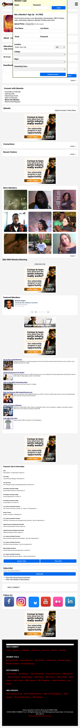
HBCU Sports (50, 677)
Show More (72, 110)
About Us (16, 650)
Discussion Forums (53, 674)
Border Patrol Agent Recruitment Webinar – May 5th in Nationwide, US (19, 556)
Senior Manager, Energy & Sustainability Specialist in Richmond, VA (18, 484)
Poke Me (17, 92)
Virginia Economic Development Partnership (13, 524)
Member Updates (12, 664)
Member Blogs (26, 677)
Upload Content (60, 110)
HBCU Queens (37, 697)
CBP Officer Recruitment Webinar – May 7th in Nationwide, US (17, 544)
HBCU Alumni (68, 674)
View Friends (39, 660)
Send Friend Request (12, 102)
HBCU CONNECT (13, 587)
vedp (4, 470)
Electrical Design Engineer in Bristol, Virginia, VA (14, 526)
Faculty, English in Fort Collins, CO (11, 502)
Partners (54, 650)
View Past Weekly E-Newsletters (17, 580)
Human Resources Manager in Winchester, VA (13, 478)
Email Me (8, 92)
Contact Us (35, 650)
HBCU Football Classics (33, 694)
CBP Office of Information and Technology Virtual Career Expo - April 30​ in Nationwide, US (23, 520)
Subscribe (39, 574)
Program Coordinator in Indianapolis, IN (12, 514)
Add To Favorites (11, 98)
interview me (40, 264)
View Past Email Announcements (18, 578)
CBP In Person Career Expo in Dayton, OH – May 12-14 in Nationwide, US (20, 508)
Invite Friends (51, 660)
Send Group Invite (11, 96)
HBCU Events (18, 680)
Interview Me (9, 94)
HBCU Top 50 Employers (53, 694)
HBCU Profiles (11, 674)
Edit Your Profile (12, 660)
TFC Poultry (6, 476)
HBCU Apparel (30, 680)
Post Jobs (58, 561)
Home (8, 650)
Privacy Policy (33, 716)
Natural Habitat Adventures (9, 548)
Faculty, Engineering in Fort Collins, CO (12, 496)
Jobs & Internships (37, 674)
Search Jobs (21, 561)
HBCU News (38, 677)
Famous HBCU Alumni (22, 697)
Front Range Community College (10, 488)
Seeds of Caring (7, 512)
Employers (25, 650)
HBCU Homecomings (14, 694)
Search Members (26, 660)
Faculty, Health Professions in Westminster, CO (14, 490)
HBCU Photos (62, 677)
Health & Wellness (58, 680)
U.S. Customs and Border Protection (11, 506)
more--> (73, 146)
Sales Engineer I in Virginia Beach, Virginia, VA (13, 472)
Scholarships (23, 674)
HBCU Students (13, 677)
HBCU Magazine (44, 680)
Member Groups (64, 660)
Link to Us (45, 650)
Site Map (63, 650)
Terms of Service (45, 716)
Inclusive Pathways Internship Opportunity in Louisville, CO (16, 550)
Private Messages (27, 664)
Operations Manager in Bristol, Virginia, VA (13, 532)
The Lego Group (7, 482)
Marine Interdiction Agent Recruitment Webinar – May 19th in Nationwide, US (21, 538)
